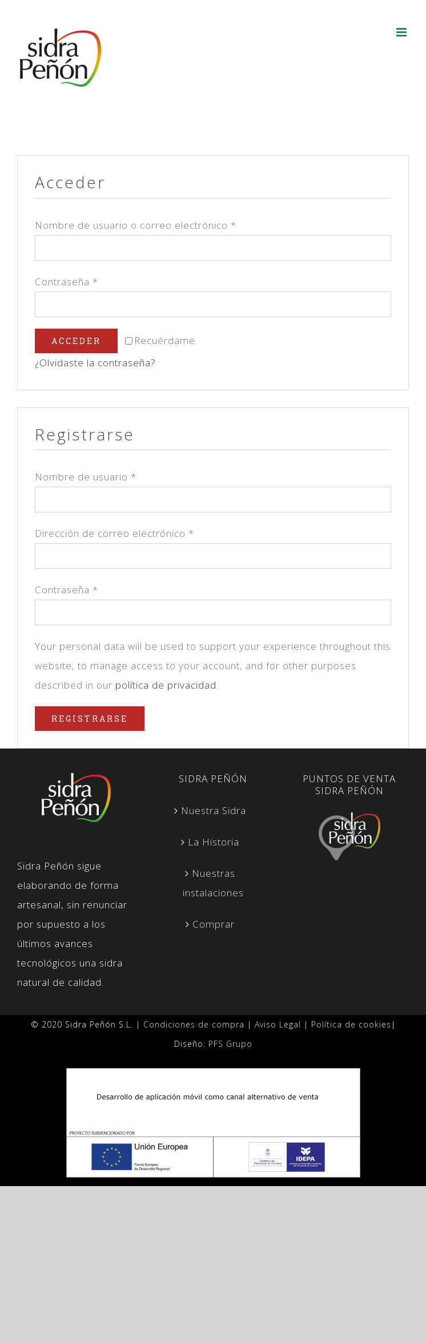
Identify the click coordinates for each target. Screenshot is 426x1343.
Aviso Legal (278, 1024)
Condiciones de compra (193, 1024)
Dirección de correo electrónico (114, 533)
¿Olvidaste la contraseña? (95, 362)
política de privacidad (165, 684)
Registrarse (89, 718)
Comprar (213, 924)
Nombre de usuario (85, 476)
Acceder (76, 340)
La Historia (213, 841)
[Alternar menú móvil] (402, 32)
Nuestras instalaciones (213, 883)
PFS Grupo (230, 1043)
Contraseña (66, 281)
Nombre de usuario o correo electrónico (135, 225)
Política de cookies (351, 1024)
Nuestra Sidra (213, 810)
